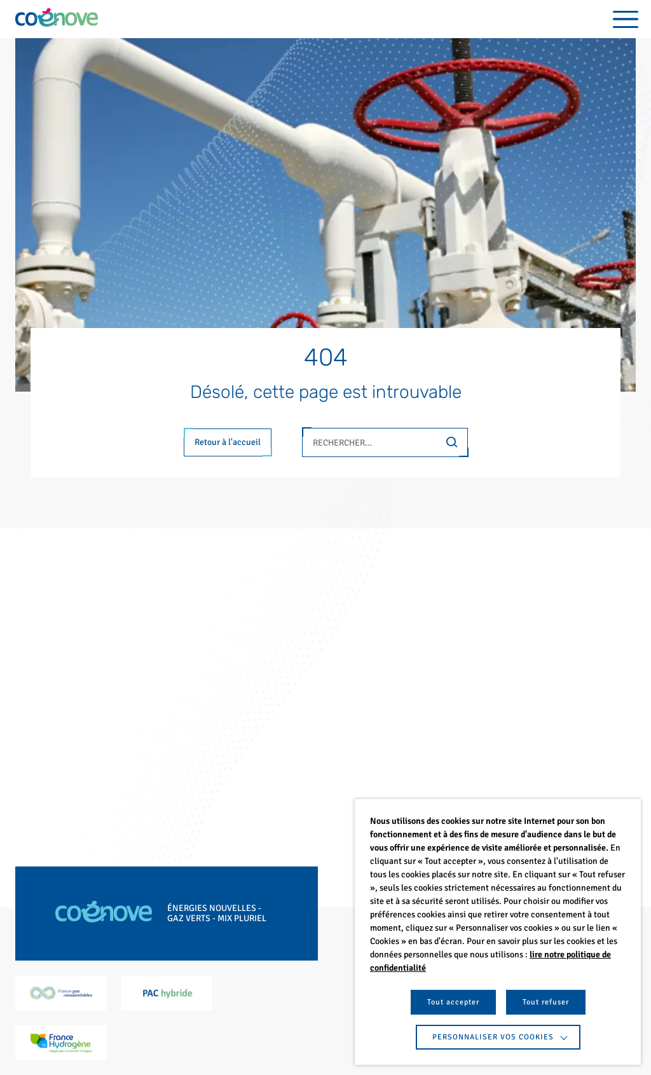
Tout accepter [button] (453, 1002)
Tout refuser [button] (546, 1002)
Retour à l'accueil (228, 442)
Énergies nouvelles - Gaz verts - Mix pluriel (216, 913)
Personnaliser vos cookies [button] (493, 1037)
